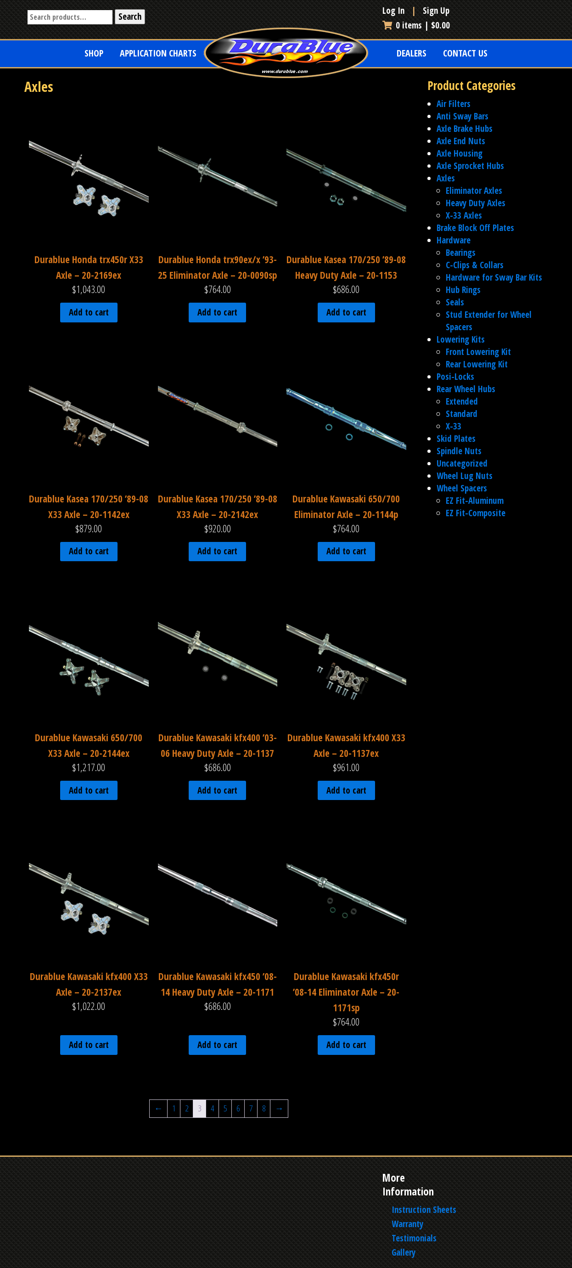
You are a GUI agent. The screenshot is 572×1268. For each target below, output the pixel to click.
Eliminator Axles (474, 191)
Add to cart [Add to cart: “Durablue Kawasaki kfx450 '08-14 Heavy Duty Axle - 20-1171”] (217, 1045)
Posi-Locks (455, 377)
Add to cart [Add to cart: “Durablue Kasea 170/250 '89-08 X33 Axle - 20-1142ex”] (89, 551)
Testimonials (414, 1238)
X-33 (453, 426)
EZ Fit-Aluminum (475, 501)
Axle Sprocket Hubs (470, 166)
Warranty (407, 1224)
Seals (455, 302)
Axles (446, 178)
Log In (394, 11)
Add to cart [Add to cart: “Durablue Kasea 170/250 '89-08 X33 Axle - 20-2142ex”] (217, 551)
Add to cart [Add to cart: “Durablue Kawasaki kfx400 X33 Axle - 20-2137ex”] (89, 1045)
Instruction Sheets (424, 1210)
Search (129, 17)
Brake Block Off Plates (475, 228)
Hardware (454, 240)
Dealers (411, 53)
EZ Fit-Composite (475, 513)
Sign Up (436, 11)
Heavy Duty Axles (475, 203)
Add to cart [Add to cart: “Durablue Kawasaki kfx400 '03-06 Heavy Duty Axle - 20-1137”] (217, 790)
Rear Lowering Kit (477, 364)
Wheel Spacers (462, 488)
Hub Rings (463, 290)
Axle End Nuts (461, 141)
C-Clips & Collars (475, 265)
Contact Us (465, 53)
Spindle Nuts (459, 451)
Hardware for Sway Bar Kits (494, 277)
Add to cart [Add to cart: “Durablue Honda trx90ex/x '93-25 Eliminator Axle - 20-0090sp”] (217, 312)
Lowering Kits (461, 339)
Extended (462, 401)
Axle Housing (459, 153)
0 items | (416, 25)
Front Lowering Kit (478, 352)
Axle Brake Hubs (465, 129)
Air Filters (454, 104)
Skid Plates (456, 439)
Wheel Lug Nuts (465, 476)
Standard (461, 414)
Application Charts (158, 53)
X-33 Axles (464, 215)
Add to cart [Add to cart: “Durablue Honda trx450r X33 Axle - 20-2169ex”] (89, 312)
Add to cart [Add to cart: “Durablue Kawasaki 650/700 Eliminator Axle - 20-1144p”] (346, 551)
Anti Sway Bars (462, 116)
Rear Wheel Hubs (466, 389)
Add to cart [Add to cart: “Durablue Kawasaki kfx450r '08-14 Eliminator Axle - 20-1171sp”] (346, 1045)
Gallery (403, 1252)
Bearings (461, 253)
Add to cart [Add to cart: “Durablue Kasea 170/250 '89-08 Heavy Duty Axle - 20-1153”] (346, 312)
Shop (93, 53)
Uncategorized (462, 463)
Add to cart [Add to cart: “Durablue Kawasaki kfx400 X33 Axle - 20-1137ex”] (346, 790)
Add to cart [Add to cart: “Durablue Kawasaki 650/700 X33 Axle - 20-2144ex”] (89, 790)
